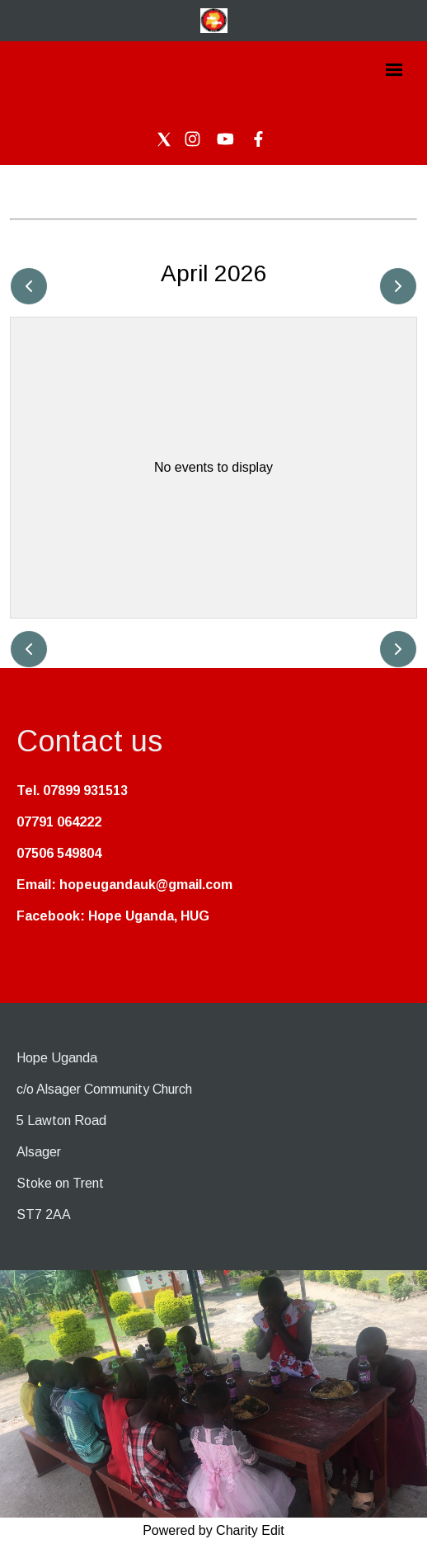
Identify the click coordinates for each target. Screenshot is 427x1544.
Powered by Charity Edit (213, 1530)
